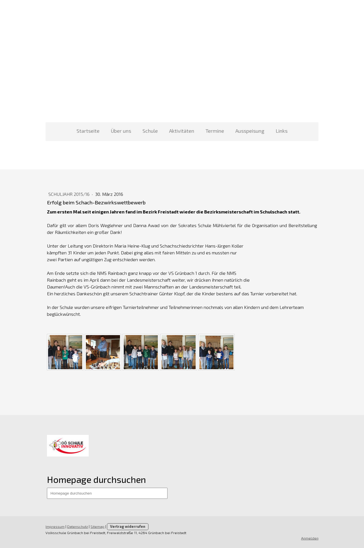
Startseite (88, 131)
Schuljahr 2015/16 (69, 194)
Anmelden (309, 538)
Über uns (121, 131)
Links (282, 131)
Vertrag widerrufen (127, 526)
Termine (215, 131)
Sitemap (97, 526)
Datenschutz (77, 526)
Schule (150, 131)
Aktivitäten (181, 131)
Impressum (55, 526)
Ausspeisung (249, 131)
